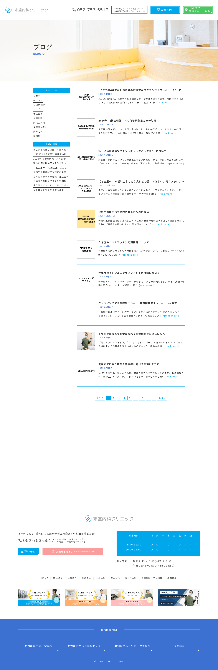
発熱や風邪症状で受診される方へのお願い (123, 212)
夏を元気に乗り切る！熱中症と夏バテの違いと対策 (129, 364)
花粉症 (36, 135)
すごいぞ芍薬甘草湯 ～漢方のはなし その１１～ (60, 149)
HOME (44, 578)
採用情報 (172, 578)
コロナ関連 (39, 104)
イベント (38, 100)
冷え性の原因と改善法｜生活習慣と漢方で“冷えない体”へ (64, 176)
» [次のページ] (154, 398)
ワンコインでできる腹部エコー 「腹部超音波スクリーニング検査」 (139, 303)
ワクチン (38, 109)
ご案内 (36, 95)
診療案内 (86, 578)
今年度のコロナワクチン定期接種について (123, 242)
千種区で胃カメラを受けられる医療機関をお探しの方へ (131, 333)
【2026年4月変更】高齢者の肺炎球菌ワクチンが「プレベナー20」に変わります (146, 90)
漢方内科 (38, 131)
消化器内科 (39, 122)
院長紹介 (72, 578)
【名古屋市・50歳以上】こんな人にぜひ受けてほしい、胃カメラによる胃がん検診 (148, 181)
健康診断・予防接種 (151, 578)
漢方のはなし (40, 126)
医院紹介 (58, 578)
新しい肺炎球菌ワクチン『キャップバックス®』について (132, 151)
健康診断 (38, 118)
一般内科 (101, 578)
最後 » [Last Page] (162, 398)
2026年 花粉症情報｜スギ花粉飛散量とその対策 (127, 120)
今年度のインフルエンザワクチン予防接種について (129, 273)
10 (141, 398)
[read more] (164, 102)
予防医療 (38, 113)
